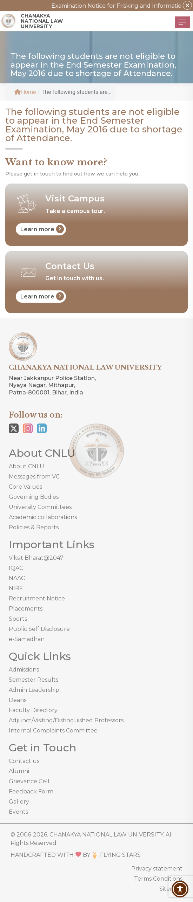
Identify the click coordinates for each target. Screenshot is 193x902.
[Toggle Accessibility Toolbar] (180, 889)
